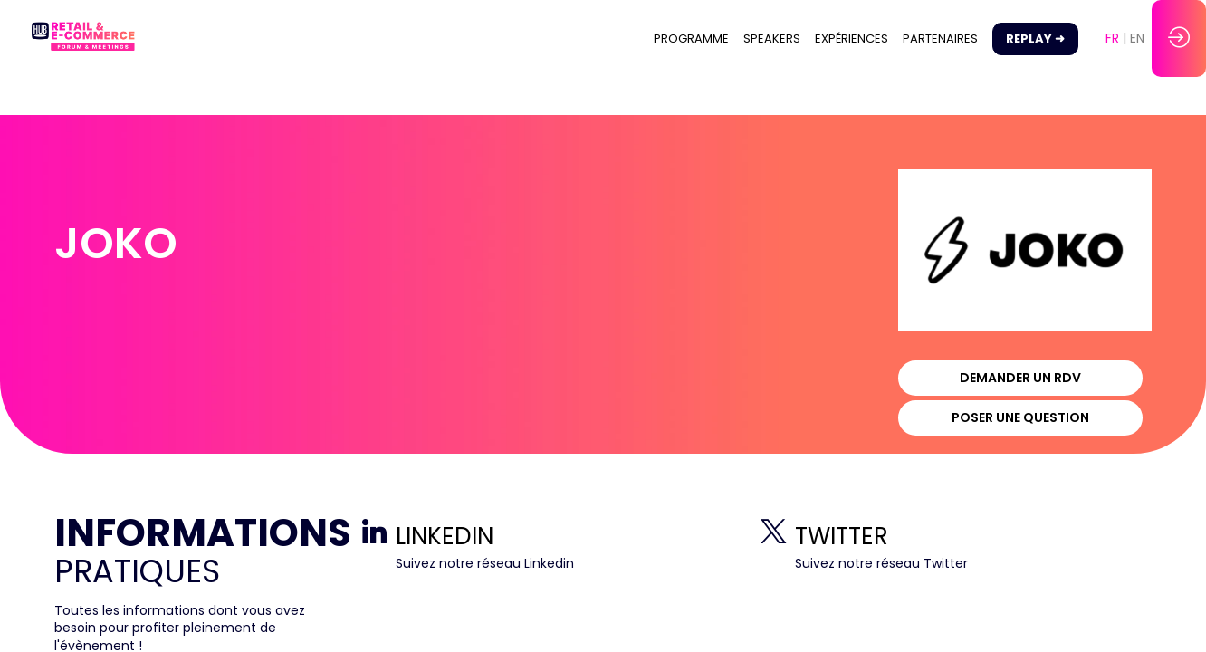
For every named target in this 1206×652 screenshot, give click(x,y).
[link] (691, 39)
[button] (1035, 39)
